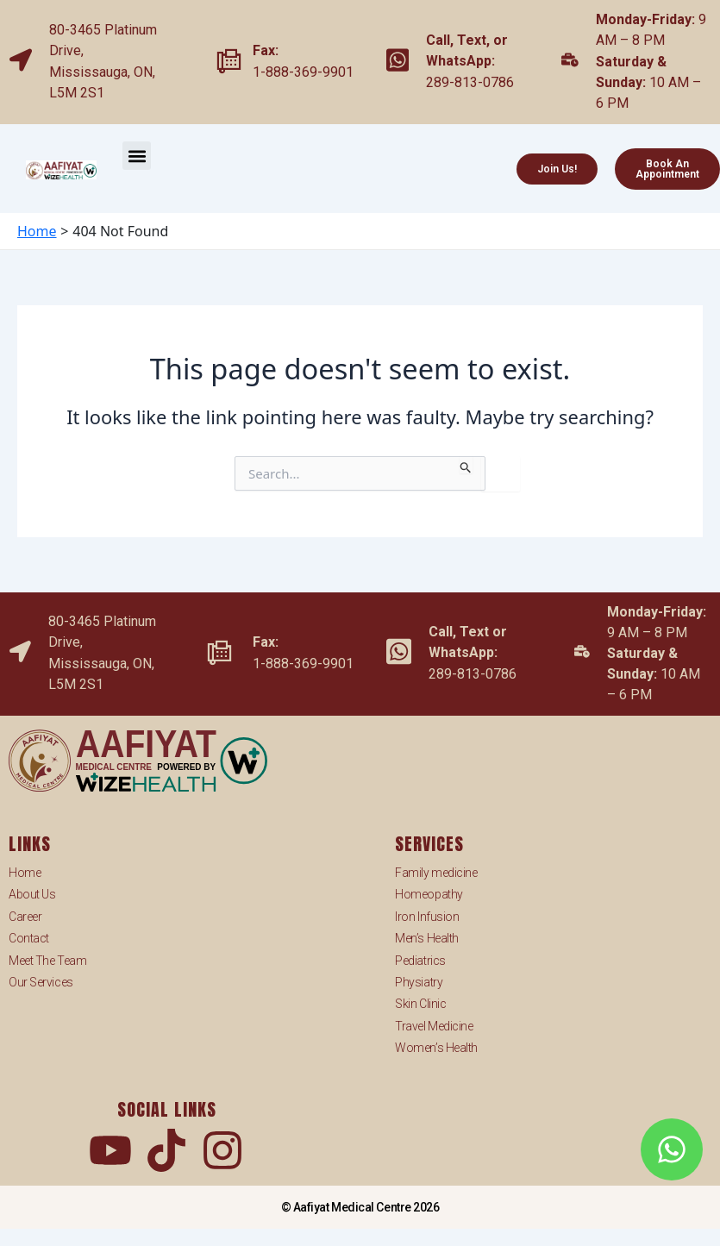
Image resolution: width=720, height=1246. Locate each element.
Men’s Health (427, 938)
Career (25, 917)
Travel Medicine (434, 1026)
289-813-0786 (470, 82)
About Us (32, 894)
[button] (136, 155)
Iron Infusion (427, 917)
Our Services (41, 982)
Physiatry (418, 982)
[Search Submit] (466, 464)
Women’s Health (436, 1048)
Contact (29, 938)
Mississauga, (91, 72)
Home (25, 873)
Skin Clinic (420, 1004)
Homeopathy (429, 894)
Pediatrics (420, 960)
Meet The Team (47, 960)
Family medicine (436, 873)
